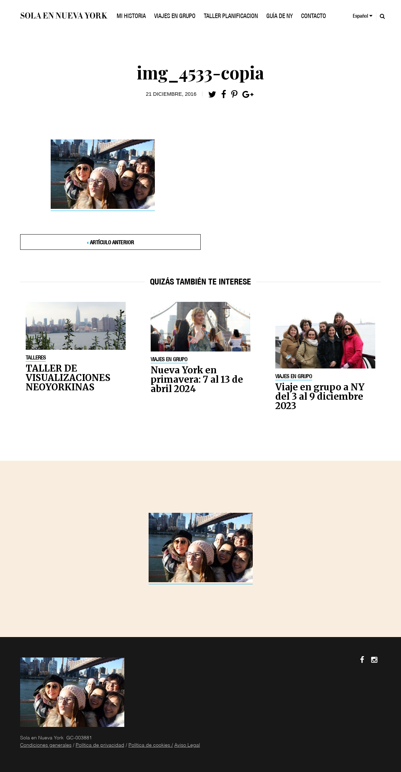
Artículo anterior (112, 243)
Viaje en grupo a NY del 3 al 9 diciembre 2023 (320, 396)
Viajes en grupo (169, 360)
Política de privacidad (100, 745)
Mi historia (131, 17)
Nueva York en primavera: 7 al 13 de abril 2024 (197, 379)
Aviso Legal (187, 745)
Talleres (36, 358)
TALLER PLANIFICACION (231, 17)
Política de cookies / (150, 745)
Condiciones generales (46, 745)
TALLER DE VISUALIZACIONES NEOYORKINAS (68, 378)
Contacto (313, 17)
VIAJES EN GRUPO (174, 17)
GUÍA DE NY (279, 17)
